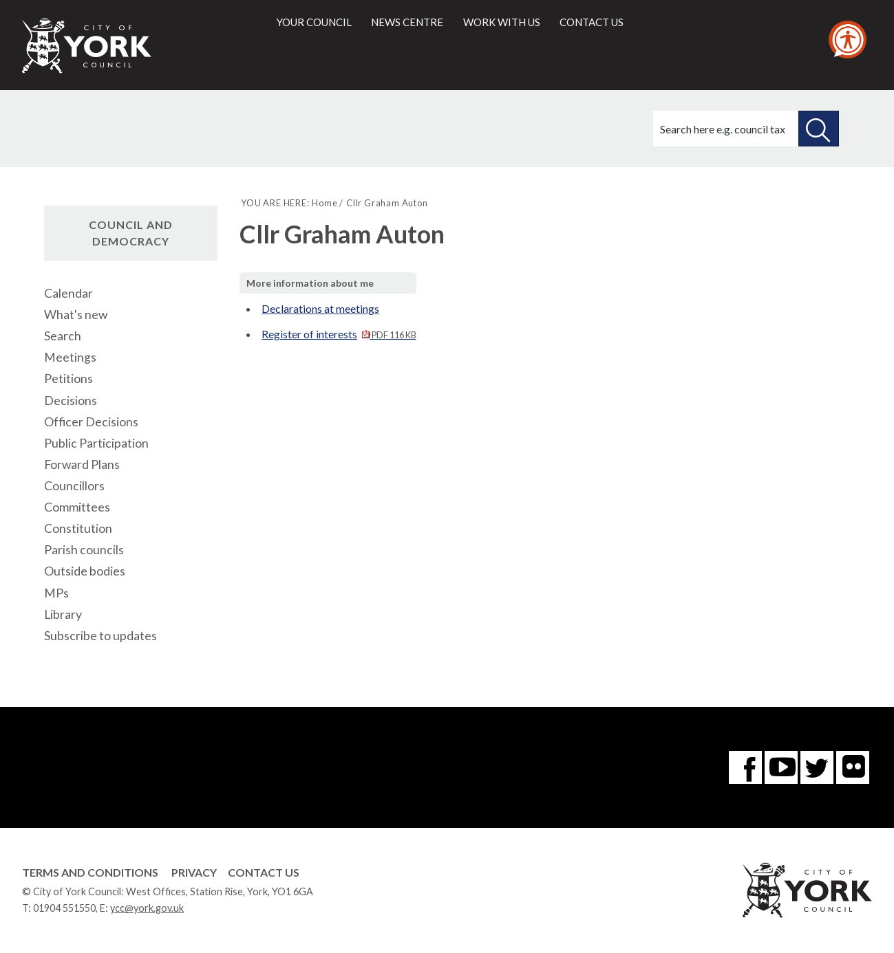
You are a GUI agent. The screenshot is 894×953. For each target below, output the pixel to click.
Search (62, 336)
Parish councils (84, 550)
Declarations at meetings (320, 308)
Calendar (68, 293)
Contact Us (263, 872)
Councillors (74, 486)
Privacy (194, 872)
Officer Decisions (91, 422)
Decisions (70, 400)
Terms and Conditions (90, 872)
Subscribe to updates (100, 635)
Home (324, 202)
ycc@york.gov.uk (147, 908)
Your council (314, 22)
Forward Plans (82, 464)
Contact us (592, 22)
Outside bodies (84, 571)
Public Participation (96, 443)
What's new (75, 314)
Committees (77, 507)
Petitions (68, 378)
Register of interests (339, 333)
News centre (407, 22)
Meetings (70, 357)
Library (63, 614)
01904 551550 (64, 908)
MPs (56, 593)
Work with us (501, 22)
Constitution (78, 528)
